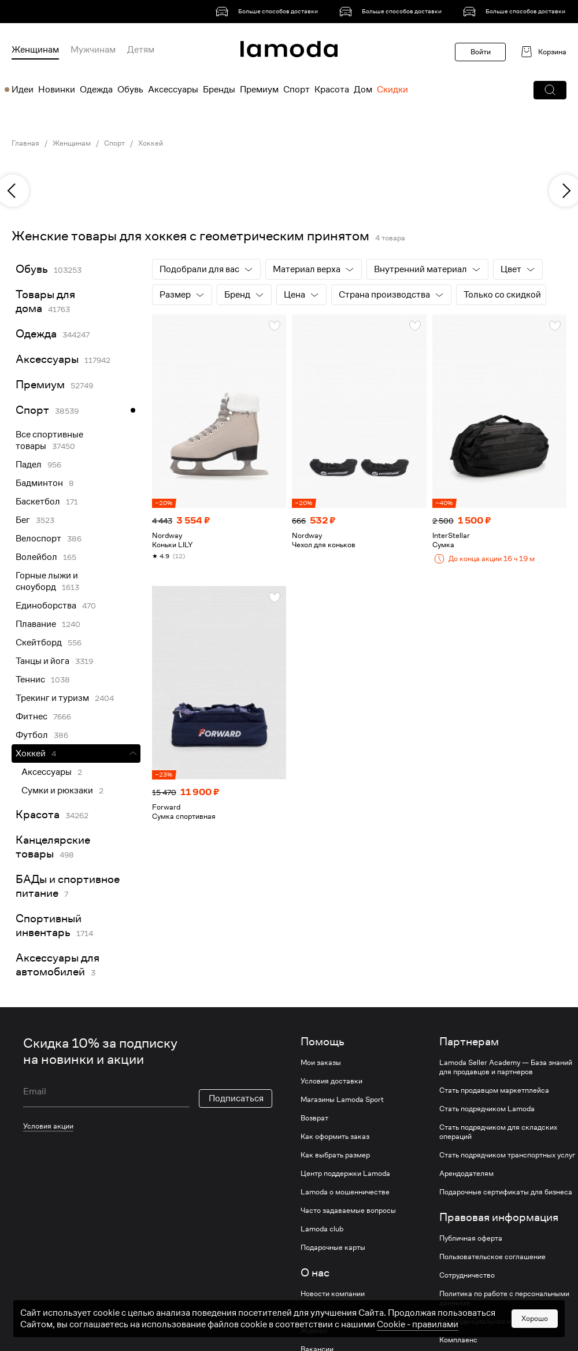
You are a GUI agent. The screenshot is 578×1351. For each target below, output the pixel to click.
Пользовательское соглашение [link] (492, 1256)
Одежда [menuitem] (96, 89)
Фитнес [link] (31, 716)
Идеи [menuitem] (23, 89)
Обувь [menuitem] (130, 89)
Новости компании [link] (333, 1293)
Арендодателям (466, 1173)
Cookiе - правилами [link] (417, 1324)
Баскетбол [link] (38, 501)
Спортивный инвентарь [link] (48, 925)
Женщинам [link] (72, 143)
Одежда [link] (36, 333)
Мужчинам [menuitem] (93, 49)
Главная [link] (25, 143)
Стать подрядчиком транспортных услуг (507, 1155)
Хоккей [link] (150, 143)
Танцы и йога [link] (42, 661)
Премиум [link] (40, 384)
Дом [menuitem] (363, 89)
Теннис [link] (30, 679)
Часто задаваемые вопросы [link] (348, 1210)
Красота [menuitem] (331, 89)
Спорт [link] (114, 143)
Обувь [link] (32, 269)
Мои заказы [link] (321, 1062)
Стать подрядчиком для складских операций (498, 1132)
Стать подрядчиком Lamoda (487, 1109)
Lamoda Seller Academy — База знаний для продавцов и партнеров (505, 1067)
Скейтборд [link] (39, 642)
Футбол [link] (32, 735)
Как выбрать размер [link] (335, 1155)
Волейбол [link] (36, 557)
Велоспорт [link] (38, 538)
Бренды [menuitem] (219, 89)
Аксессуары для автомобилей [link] (57, 964)
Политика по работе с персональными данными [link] (504, 1298)
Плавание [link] (36, 624)
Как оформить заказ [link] (335, 1136)
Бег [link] (23, 520)
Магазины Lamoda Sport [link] (342, 1099)
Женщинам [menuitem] (35, 49)
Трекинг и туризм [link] (52, 698)
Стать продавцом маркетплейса (494, 1090)
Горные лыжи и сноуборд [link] (47, 581)
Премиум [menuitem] (259, 89)
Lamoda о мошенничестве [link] (345, 1192)
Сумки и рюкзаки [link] (57, 790)
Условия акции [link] (48, 1126)
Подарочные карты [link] (333, 1247)
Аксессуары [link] (47, 359)
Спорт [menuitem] (296, 89)
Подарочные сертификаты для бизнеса (505, 1192)
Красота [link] (38, 814)
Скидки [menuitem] (392, 89)
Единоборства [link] (46, 605)
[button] (549, 90)
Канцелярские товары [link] (53, 846)
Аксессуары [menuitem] (173, 89)
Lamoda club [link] (322, 1229)
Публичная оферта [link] (470, 1238)
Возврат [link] (314, 1118)
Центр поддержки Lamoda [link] (345, 1173)
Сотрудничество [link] (467, 1275)
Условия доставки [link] (331, 1081)
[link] (269, 11)
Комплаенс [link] (458, 1340)
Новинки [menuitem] (56, 89)
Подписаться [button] (236, 1098)
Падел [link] (29, 464)
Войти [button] (480, 52)
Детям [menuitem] (140, 49)
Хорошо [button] (534, 1318)
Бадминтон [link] (39, 483)
